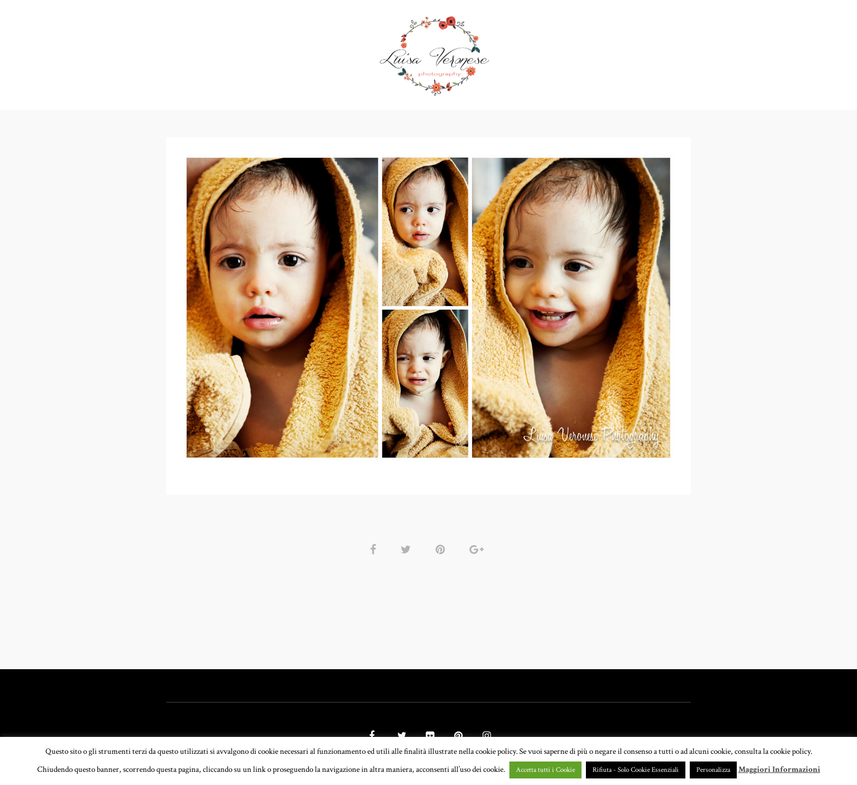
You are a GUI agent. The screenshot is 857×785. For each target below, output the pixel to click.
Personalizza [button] (713, 770)
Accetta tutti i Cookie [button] (545, 770)
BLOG (638, 52)
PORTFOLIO (281, 52)
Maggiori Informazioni (779, 769)
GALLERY (346, 52)
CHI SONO (532, 52)
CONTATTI (589, 52)
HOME (227, 52)
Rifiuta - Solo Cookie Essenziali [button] (635, 770)
